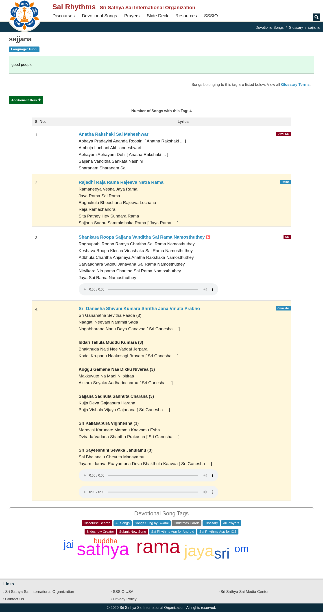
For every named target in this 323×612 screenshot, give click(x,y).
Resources (186, 15)
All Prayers (231, 523)
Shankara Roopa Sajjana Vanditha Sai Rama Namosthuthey (144, 237)
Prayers (132, 15)
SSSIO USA (123, 592)
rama (158, 546)
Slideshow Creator (100, 531)
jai (69, 544)
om (241, 548)
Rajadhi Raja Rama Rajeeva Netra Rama (121, 182)
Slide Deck (157, 15)
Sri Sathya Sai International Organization (39, 592)
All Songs (123, 523)
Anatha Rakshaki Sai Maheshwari (114, 134)
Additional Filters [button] (24, 100)
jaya (199, 551)
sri (222, 553)
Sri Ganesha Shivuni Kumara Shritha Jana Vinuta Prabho (139, 308)
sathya (103, 549)
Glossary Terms (295, 84)
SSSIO (211, 15)
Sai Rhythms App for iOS (217, 531)
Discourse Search (97, 523)
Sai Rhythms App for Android (172, 531)
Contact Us (14, 599)
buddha (106, 541)
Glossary (296, 27)
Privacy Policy (125, 599)
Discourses (63, 15)
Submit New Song (132, 531)
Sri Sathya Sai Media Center (244, 592)
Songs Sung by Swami (152, 523)
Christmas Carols (186, 523)
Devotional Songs (99, 15)
